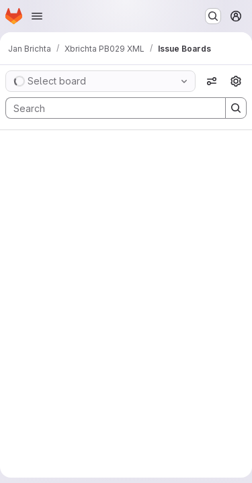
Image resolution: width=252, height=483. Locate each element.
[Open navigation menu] (37, 16)
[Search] (108, 108)
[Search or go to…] (213, 16)
